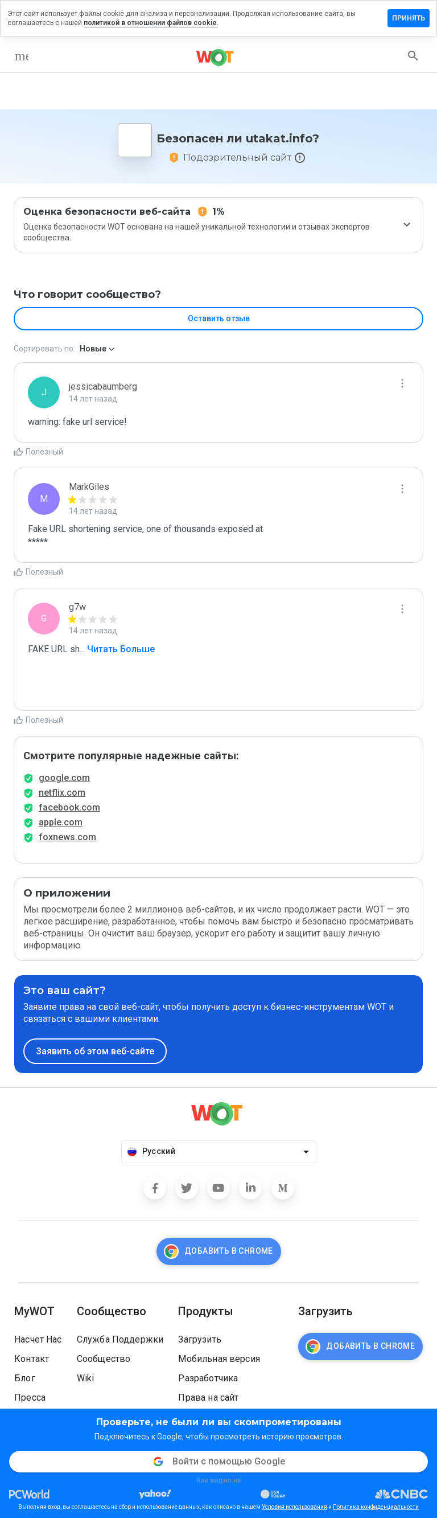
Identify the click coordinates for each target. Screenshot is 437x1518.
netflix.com (62, 792)
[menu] (21, 55)
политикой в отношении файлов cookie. (151, 23)
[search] (413, 55)
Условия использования (294, 1507)
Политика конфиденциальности (376, 1507)
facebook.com (69, 807)
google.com (64, 777)
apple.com (61, 822)
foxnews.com (67, 837)
